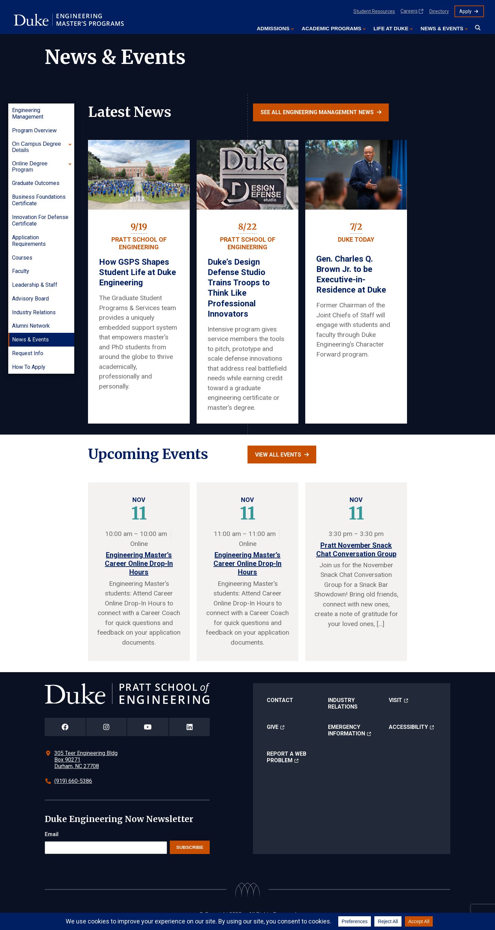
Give (272, 727)
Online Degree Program (29, 167)
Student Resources (374, 11)
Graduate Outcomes (35, 183)
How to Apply (28, 367)
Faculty (20, 271)
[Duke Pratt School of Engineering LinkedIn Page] (189, 727)
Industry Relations (34, 312)
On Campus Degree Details (36, 147)
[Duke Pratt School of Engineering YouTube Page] (148, 727)
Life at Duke (390, 28)
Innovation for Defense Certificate (40, 220)
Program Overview (34, 130)
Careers (409, 11)
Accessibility (408, 727)
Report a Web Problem (286, 757)
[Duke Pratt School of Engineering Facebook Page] (65, 727)
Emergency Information (346, 730)
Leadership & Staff (34, 285)
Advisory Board (30, 298)
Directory (439, 11)
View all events (278, 454)
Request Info (27, 353)
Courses (22, 257)
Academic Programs (331, 28)
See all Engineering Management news (317, 112)
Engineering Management (27, 113)
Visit (395, 700)
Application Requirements (29, 240)
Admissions (273, 28)
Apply (465, 11)
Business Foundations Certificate (39, 200)
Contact (280, 700)
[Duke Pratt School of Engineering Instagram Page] (106, 727)
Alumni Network (31, 325)
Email (51, 834)
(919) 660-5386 (73, 781)
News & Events (442, 28)
